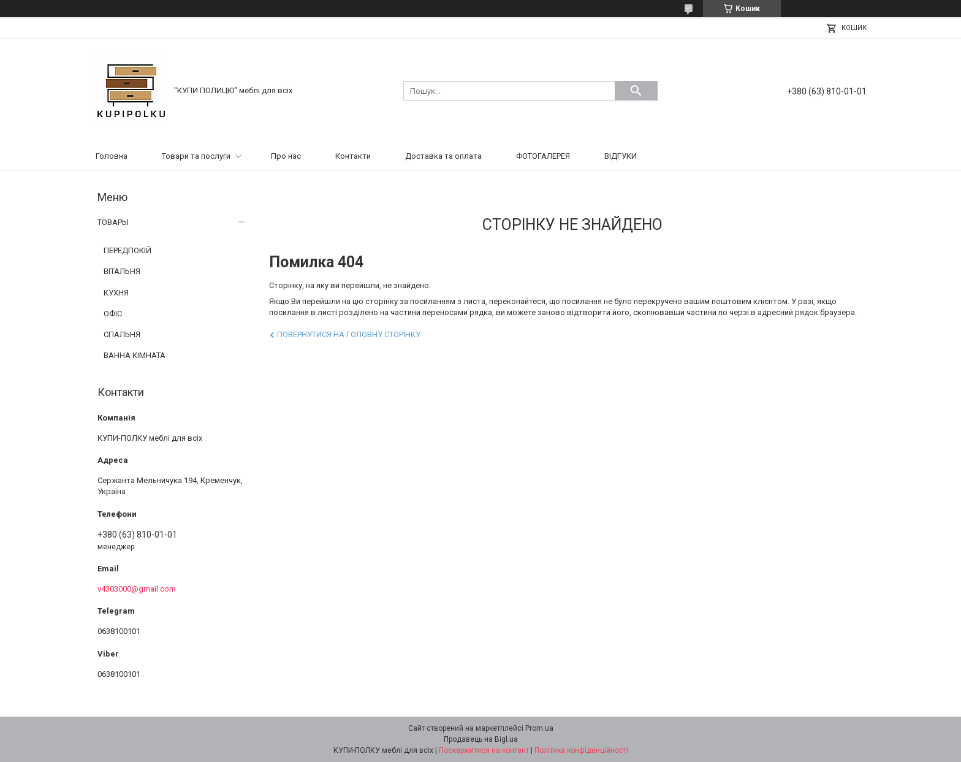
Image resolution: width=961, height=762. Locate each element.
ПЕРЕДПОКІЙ (127, 250)
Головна (111, 156)
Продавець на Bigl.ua (481, 739)
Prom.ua (539, 728)
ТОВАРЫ (113, 222)
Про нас (286, 156)
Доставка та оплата (443, 156)
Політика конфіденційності (581, 750)
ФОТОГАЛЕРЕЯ (543, 156)
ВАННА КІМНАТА (134, 355)
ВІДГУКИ (620, 156)
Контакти (353, 156)
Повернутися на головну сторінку (348, 334)
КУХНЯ (116, 292)
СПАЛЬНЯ (122, 334)
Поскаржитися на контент (484, 750)
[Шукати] (636, 91)
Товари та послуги (196, 156)
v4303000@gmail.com (136, 588)
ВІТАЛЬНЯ (122, 271)
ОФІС (113, 313)
